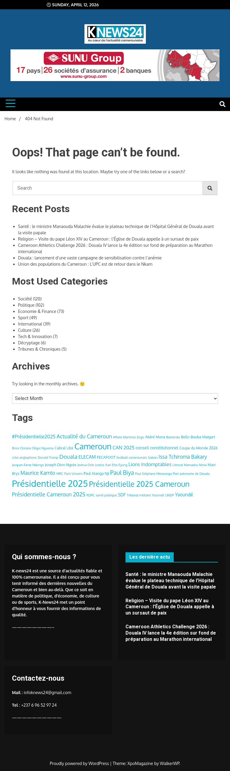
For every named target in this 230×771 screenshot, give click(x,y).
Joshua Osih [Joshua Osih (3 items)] (86, 465)
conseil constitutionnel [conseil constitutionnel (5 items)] (157, 447)
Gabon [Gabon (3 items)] (153, 457)
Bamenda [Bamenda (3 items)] (173, 437)
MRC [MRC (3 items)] (59, 474)
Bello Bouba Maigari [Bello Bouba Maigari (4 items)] (198, 436)
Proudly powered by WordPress (80, 763)
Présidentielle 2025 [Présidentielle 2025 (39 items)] (50, 483)
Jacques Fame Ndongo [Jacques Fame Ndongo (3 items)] (28, 465)
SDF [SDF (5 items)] (122, 494)
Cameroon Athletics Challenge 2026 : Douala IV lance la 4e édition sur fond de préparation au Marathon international (170, 633)
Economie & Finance (37, 311)
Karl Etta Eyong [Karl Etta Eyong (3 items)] (116, 465)
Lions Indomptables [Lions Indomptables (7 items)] (150, 464)
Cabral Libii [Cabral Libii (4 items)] (64, 447)
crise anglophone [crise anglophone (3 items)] (24, 457)
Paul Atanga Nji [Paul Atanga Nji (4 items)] (96, 473)
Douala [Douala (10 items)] (68, 456)
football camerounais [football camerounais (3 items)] (131, 457)
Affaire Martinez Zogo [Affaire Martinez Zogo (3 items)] (128, 437)
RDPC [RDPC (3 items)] (91, 495)
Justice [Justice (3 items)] (100, 465)
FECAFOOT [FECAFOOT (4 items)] (106, 457)
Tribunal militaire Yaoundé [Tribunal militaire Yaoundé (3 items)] (145, 495)
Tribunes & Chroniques (39, 349)
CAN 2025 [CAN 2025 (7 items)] (124, 447)
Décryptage (29, 342)
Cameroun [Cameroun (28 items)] (92, 446)
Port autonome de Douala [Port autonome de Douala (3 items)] (191, 474)
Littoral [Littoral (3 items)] (177, 465)
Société (25, 298)
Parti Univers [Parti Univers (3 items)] (73, 474)
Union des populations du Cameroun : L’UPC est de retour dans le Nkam (85, 264)
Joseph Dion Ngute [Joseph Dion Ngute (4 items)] (60, 464)
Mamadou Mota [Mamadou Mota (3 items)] (195, 465)
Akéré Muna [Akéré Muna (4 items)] (155, 436)
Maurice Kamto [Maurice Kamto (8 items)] (37, 472)
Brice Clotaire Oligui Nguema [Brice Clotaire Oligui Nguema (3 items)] (33, 448)
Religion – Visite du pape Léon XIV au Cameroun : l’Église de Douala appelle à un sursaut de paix (108, 238)
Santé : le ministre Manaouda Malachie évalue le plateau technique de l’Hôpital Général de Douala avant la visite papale (170, 580)
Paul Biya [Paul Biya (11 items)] (122, 472)
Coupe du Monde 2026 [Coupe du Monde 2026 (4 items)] (198, 447)
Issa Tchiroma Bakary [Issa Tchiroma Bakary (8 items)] (182, 456)
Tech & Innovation (35, 336)
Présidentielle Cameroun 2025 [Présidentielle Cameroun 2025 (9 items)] (48, 494)
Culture (24, 330)
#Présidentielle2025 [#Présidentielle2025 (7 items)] (33, 436)
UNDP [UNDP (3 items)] (169, 495)
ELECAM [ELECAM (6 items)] (87, 457)
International (30, 323)
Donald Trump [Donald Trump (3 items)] (48, 457)
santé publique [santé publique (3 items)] (106, 495)
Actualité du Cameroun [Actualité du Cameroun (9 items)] (84, 436)
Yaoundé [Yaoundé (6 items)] (184, 495)
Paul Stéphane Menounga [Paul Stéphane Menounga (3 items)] (153, 474)
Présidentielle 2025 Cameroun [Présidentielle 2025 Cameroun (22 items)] (139, 484)
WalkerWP (169, 763)
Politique (26, 305)
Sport (23, 317)
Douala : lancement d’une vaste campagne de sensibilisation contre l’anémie (90, 257)
